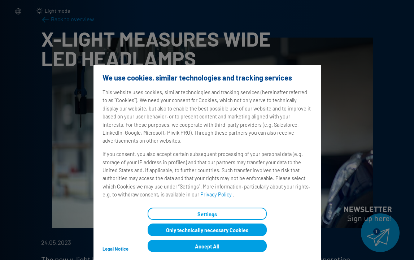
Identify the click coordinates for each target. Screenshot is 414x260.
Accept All (207, 246)
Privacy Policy (216, 194)
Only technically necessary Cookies (207, 230)
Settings (207, 214)
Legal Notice (115, 249)
